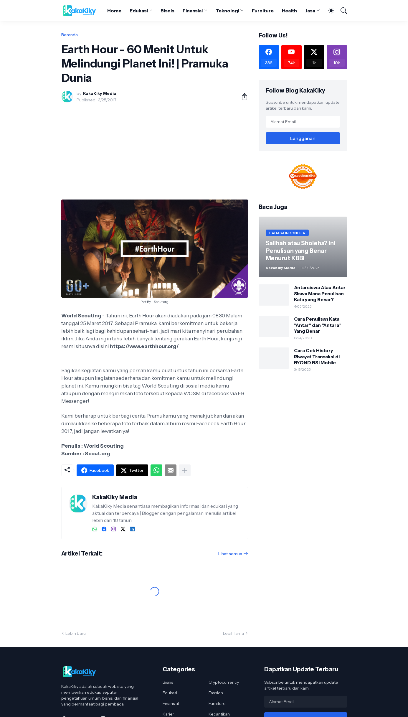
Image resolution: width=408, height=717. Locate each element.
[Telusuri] (341, 11)
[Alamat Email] (303, 122)
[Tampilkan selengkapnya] (185, 470)
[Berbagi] (242, 97)
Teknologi (227, 11)
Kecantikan (219, 714)
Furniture (262, 11)
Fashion (216, 692)
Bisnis (167, 11)
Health (289, 11)
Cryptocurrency (224, 682)
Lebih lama (233, 633)
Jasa (310, 11)
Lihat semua (230, 553)
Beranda (69, 34)
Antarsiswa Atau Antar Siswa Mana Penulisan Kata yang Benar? (320, 293)
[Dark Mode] (328, 11)
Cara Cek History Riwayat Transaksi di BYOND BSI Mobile (317, 356)
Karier (168, 714)
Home (114, 11)
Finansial (193, 11)
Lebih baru (75, 633)
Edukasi (139, 11)
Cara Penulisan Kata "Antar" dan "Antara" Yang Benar (317, 325)
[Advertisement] (154, 151)
